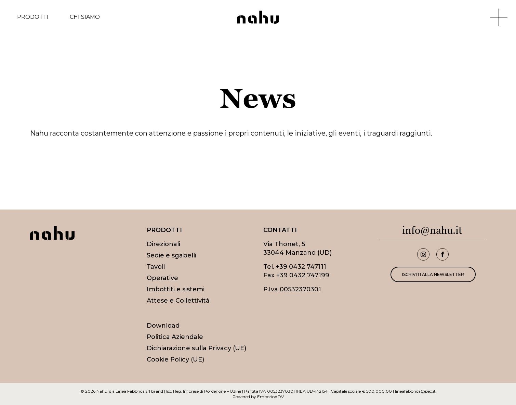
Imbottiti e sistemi (175, 289)
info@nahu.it (432, 230)
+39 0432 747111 (301, 266)
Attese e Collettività (178, 300)
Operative (162, 278)
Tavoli (156, 266)
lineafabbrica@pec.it (415, 391)
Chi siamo (85, 17)
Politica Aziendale (175, 337)
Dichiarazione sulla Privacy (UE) (196, 348)
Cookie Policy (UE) (175, 359)
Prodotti (33, 17)
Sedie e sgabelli (171, 255)
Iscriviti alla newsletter (433, 274)
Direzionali (163, 244)
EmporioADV (270, 396)
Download (163, 325)
